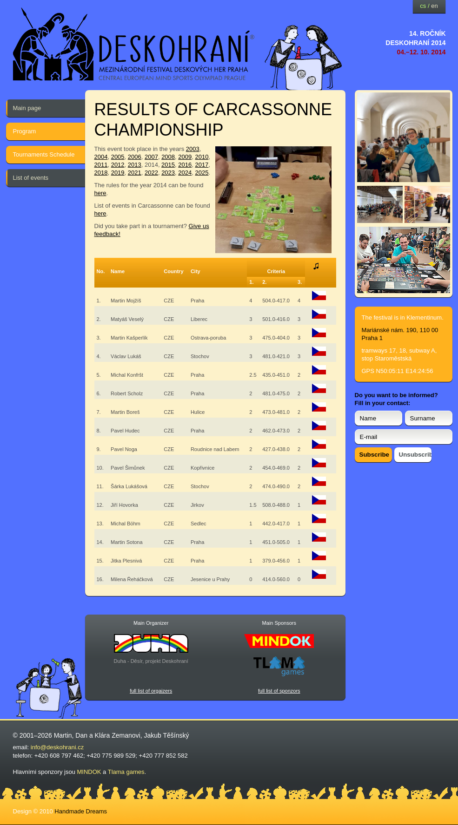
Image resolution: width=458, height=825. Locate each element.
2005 (118, 156)
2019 (118, 172)
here (100, 193)
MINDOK (89, 771)
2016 (185, 164)
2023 (168, 172)
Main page (27, 108)
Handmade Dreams (80, 811)
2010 (201, 156)
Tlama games (126, 771)
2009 (185, 156)
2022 (151, 172)
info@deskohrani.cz (57, 747)
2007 (151, 156)
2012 (118, 164)
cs (423, 5)
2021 (134, 172)
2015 (168, 164)
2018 (101, 172)
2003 (192, 148)
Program (24, 131)
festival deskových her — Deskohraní (134, 44)
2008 (168, 156)
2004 (101, 156)
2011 (101, 164)
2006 (134, 156)
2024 (185, 172)
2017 (201, 164)
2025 (201, 172)
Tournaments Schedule (44, 154)
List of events (31, 177)
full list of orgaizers (151, 691)
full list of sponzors (279, 691)
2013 (134, 164)
